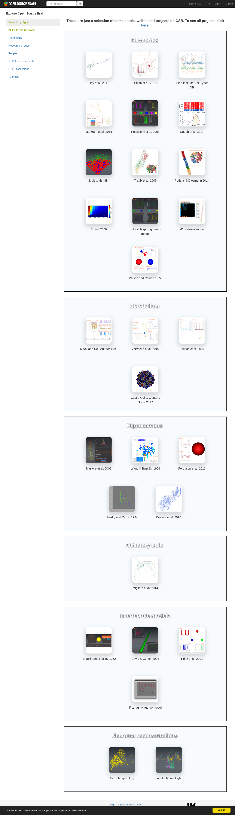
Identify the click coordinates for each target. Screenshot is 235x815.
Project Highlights (18, 22)
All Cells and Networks (21, 30)
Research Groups (19, 45)
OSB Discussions (18, 69)
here (145, 25)
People (12, 53)
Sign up (229, 4)
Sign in (218, 4)
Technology (15, 37)
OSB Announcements (21, 61)
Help (208, 4)
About (139, 804)
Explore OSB (195, 4)
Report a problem (125, 804)
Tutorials (13, 76)
